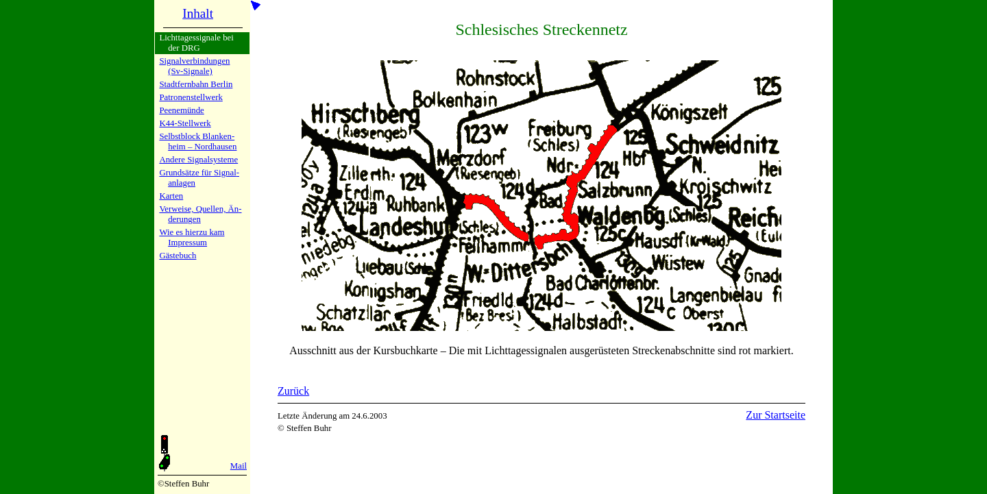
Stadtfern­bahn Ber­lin (195, 84)
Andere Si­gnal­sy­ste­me (198, 159)
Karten (171, 196)
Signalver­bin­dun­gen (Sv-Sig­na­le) (194, 66)
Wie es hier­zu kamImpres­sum (191, 237)
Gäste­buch (177, 255)
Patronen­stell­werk (190, 97)
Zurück (293, 391)
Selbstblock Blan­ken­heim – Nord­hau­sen (197, 141)
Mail (238, 466)
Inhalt (197, 13)
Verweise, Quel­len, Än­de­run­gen (200, 214)
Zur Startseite (775, 415)
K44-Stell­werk (184, 123)
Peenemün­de (181, 110)
